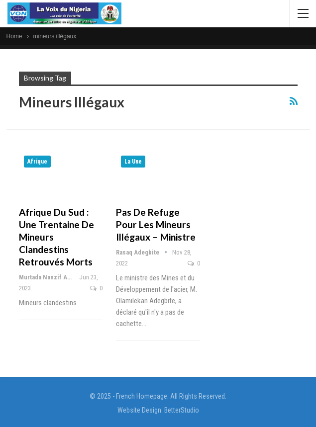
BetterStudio (181, 410)
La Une (133, 161)
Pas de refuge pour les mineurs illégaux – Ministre (156, 224)
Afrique (37, 161)
